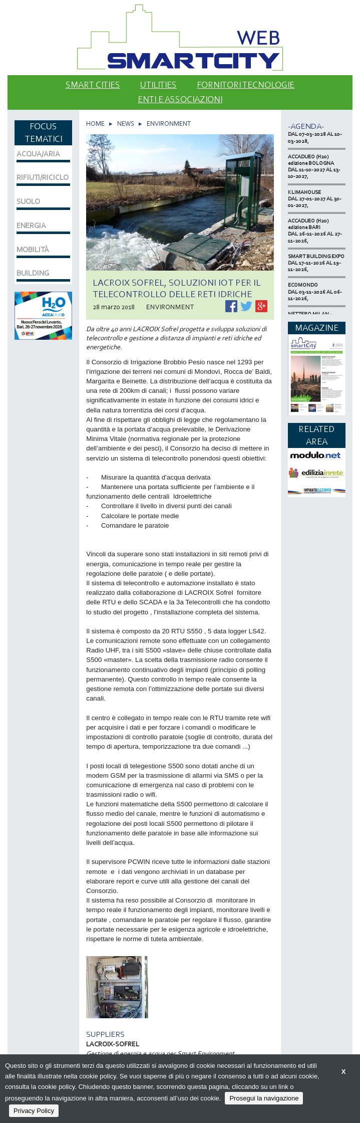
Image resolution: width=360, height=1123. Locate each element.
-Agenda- (306, 126)
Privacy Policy (34, 1110)
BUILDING (33, 273)
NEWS (125, 123)
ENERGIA (31, 225)
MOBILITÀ (33, 249)
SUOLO (28, 201)
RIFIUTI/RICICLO (43, 177)
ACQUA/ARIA (38, 153)
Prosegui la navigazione (263, 1098)
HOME (95, 123)
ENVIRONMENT (169, 123)
